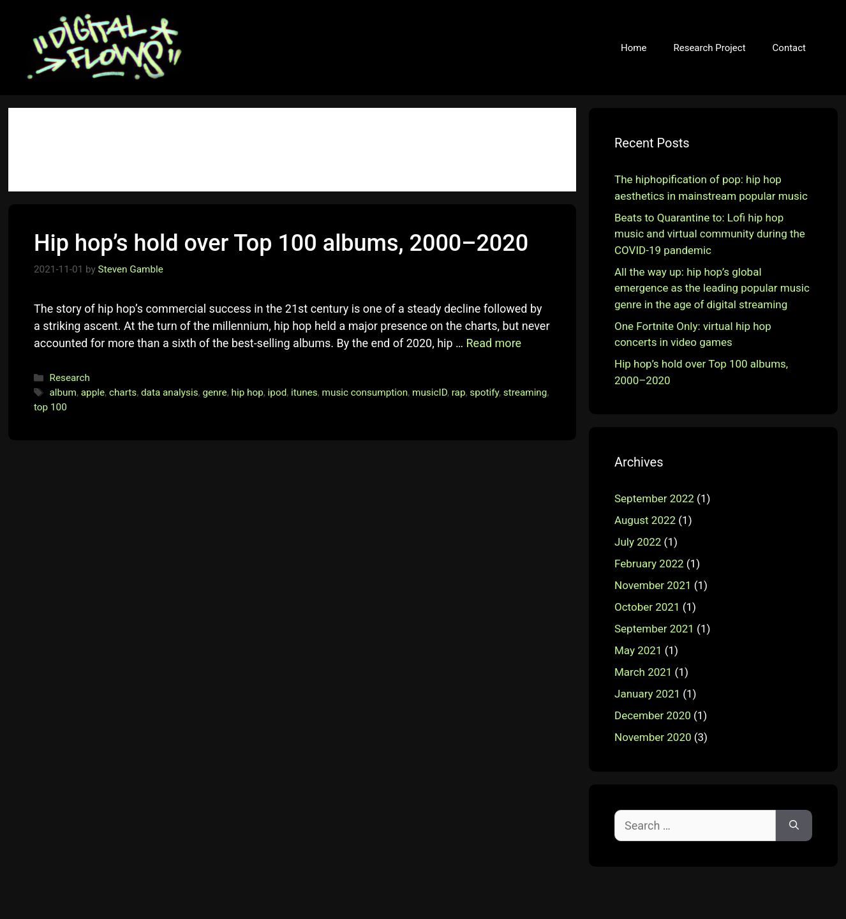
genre (214, 392)
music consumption (365, 392)
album (62, 392)
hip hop (247, 392)
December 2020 (652, 715)
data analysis (169, 392)
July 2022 (637, 541)
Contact (789, 48)
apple (93, 392)
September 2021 (654, 628)
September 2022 (654, 498)
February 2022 (649, 563)
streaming (525, 392)
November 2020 (653, 737)
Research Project (709, 48)
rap (459, 392)
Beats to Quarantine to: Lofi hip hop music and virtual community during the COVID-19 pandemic (709, 234)
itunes (304, 392)
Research (69, 378)
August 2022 (645, 520)
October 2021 (646, 607)
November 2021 (653, 585)
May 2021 (638, 650)
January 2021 (647, 693)
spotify (484, 392)
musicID (429, 392)
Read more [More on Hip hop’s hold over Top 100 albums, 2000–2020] (494, 343)
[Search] (794, 825)
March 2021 (643, 672)
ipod (277, 392)
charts (123, 392)
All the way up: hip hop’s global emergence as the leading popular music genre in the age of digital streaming (712, 288)
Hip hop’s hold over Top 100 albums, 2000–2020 (281, 243)
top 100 (50, 407)
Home (633, 48)
